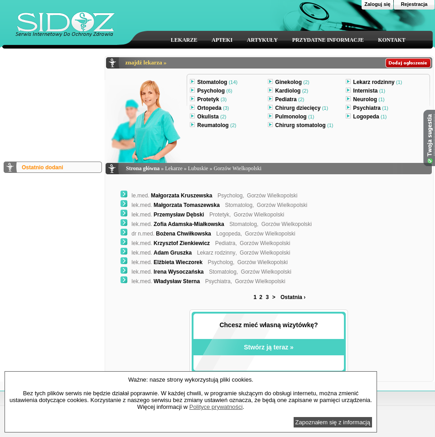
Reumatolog (213, 126)
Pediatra (286, 100)
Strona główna (143, 168)
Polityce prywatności (216, 406)
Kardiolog (288, 92)
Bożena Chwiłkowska (166, 234)
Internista (365, 92)
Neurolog (365, 100)
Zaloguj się (377, 4)
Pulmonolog (291, 117)
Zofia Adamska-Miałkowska (172, 224)
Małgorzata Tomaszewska (170, 205)
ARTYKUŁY (262, 40)
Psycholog (211, 92)
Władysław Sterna (160, 281)
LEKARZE (184, 40)
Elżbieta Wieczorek (162, 262)
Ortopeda (209, 109)
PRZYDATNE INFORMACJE (328, 40)
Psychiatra (367, 109)
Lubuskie (198, 168)
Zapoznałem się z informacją (332, 422)
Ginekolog (288, 83)
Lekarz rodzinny (374, 83)
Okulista (208, 117)
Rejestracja (414, 4)
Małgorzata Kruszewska (166, 195)
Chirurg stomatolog (300, 126)
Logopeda (366, 117)
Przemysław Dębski (162, 214)
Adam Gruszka (156, 253)
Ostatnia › (292, 297)
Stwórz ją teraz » (269, 347)
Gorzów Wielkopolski (237, 168)
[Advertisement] (52, 101)
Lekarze (174, 168)
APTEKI (222, 40)
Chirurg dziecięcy (298, 109)
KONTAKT (391, 40)
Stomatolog (213, 83)
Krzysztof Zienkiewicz (165, 243)
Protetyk (208, 100)
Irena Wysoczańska (162, 272)
